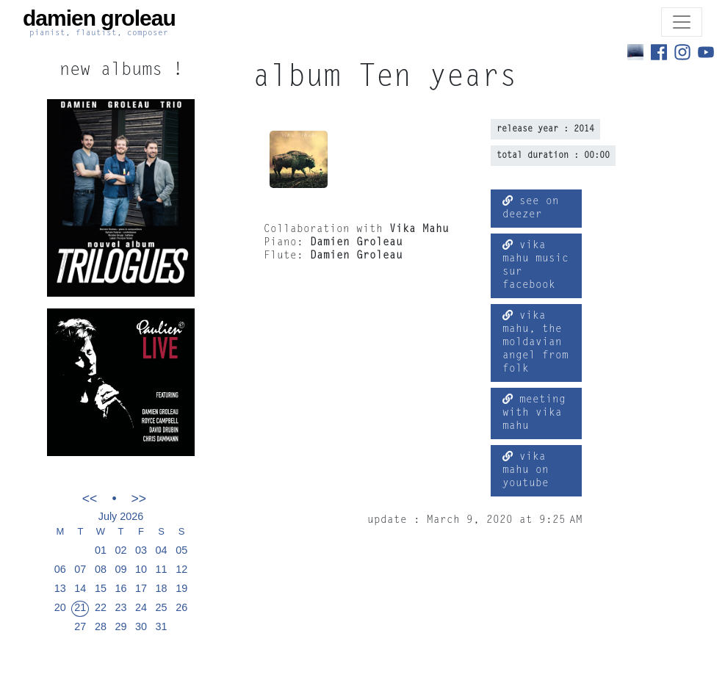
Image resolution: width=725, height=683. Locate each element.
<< (90, 498)
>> (139, 498)
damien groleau (99, 22)
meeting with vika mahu (534, 413)
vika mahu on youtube (525, 470)
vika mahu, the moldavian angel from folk (535, 342)
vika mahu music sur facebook (535, 265)
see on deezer (530, 207)
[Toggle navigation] (681, 22)
